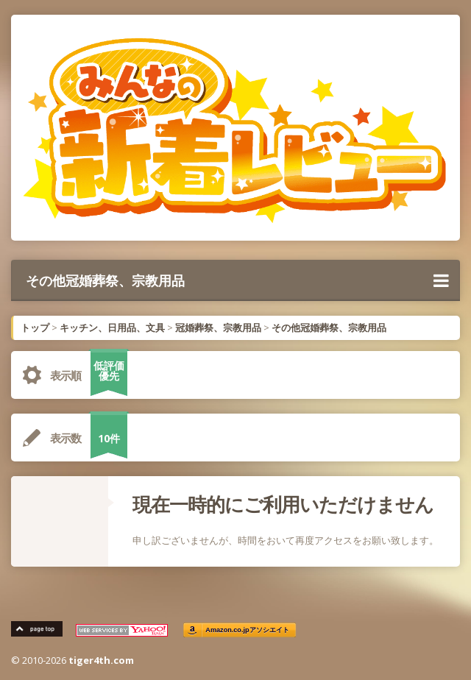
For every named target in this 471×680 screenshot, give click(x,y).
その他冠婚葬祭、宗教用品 (237, 280)
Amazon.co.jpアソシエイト (247, 630)
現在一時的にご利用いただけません (282, 504)
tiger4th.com (101, 660)
